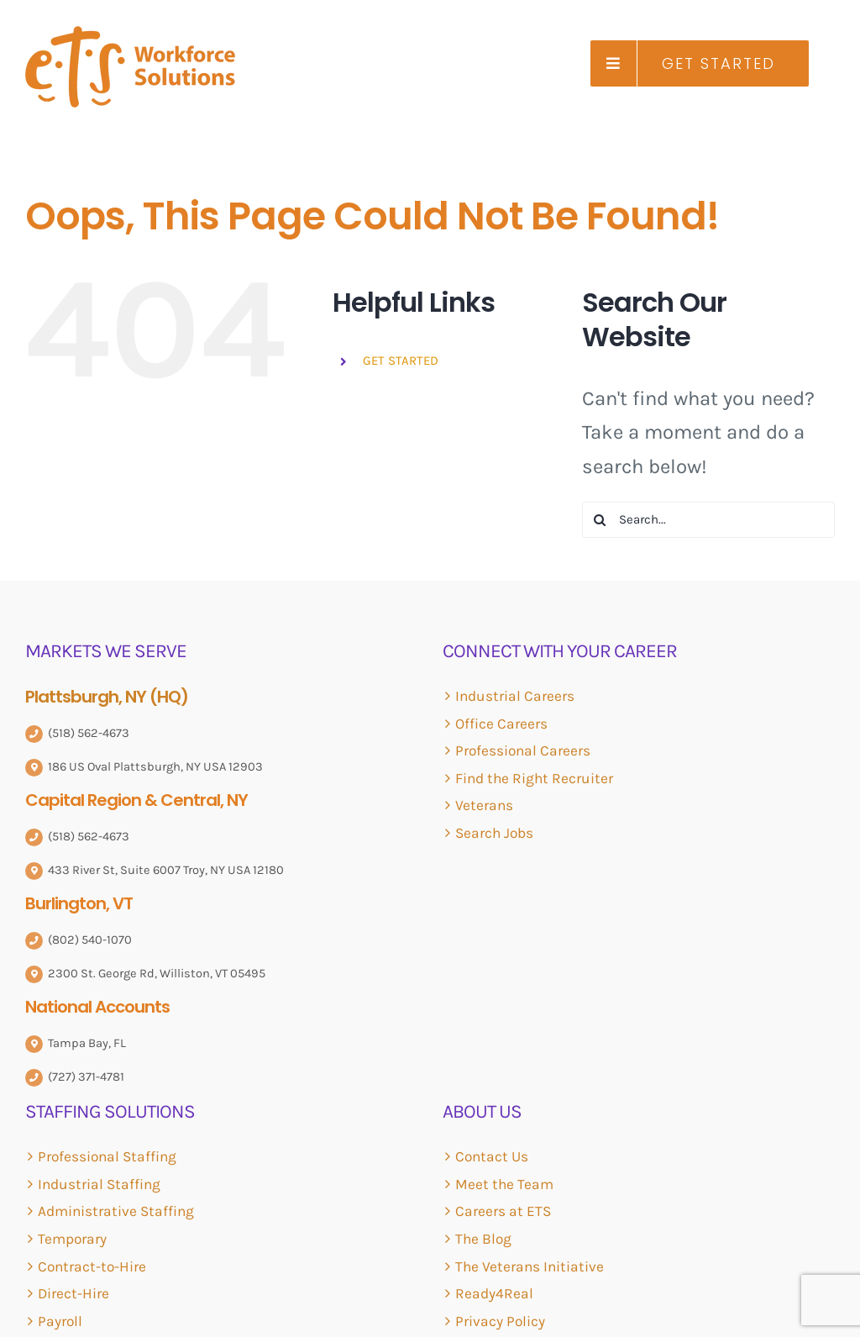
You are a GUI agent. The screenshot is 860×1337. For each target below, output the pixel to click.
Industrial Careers (514, 695)
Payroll (60, 1321)
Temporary (72, 1238)
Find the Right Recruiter (534, 778)
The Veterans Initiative (529, 1266)
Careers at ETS (503, 1211)
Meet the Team (504, 1184)
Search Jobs (494, 832)
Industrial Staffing (99, 1184)
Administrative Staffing (116, 1211)
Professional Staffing (107, 1156)
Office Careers (501, 723)
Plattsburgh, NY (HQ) (106, 696)
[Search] (600, 520)
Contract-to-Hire (92, 1266)
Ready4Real (494, 1293)
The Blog (483, 1238)
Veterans (484, 805)
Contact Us (491, 1156)
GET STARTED (400, 360)
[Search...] (708, 520)
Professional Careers (522, 750)
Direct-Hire (73, 1293)
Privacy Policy (500, 1321)
